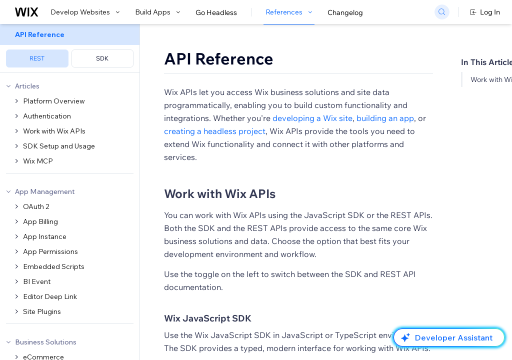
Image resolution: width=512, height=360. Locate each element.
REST (37, 58)
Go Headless (216, 12)
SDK (102, 58)
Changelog (345, 12)
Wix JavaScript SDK (208, 318)
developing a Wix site (312, 118)
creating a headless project (215, 131)
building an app (385, 118)
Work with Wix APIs (220, 193)
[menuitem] (70, 48)
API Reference (219, 58)
